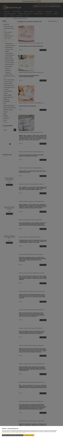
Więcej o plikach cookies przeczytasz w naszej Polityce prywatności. (14, 432)
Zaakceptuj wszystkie (28, 435)
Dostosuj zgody (19, 435)
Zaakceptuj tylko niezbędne (8, 435)
